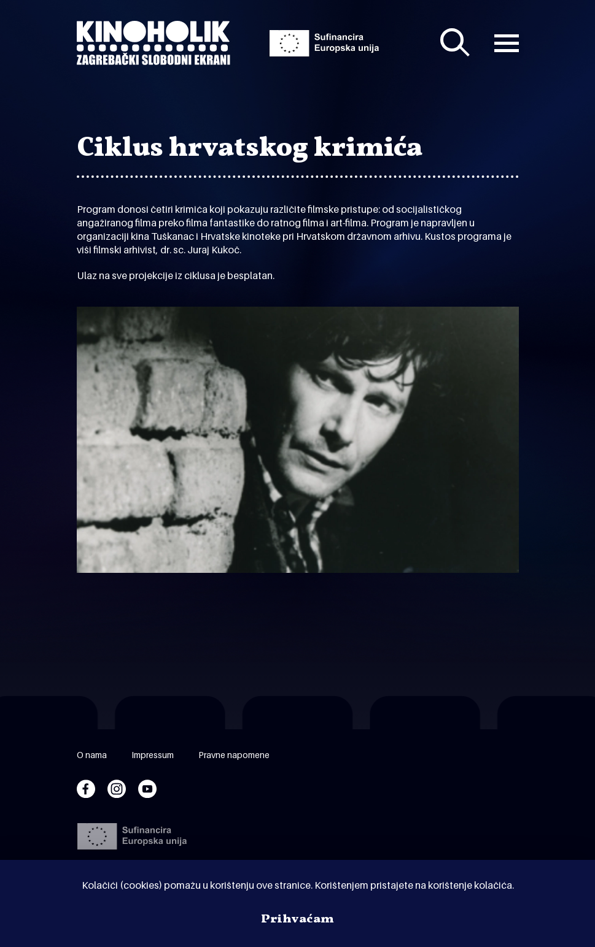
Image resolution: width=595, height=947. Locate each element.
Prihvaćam (297, 919)
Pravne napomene (234, 755)
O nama (92, 755)
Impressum (152, 755)
